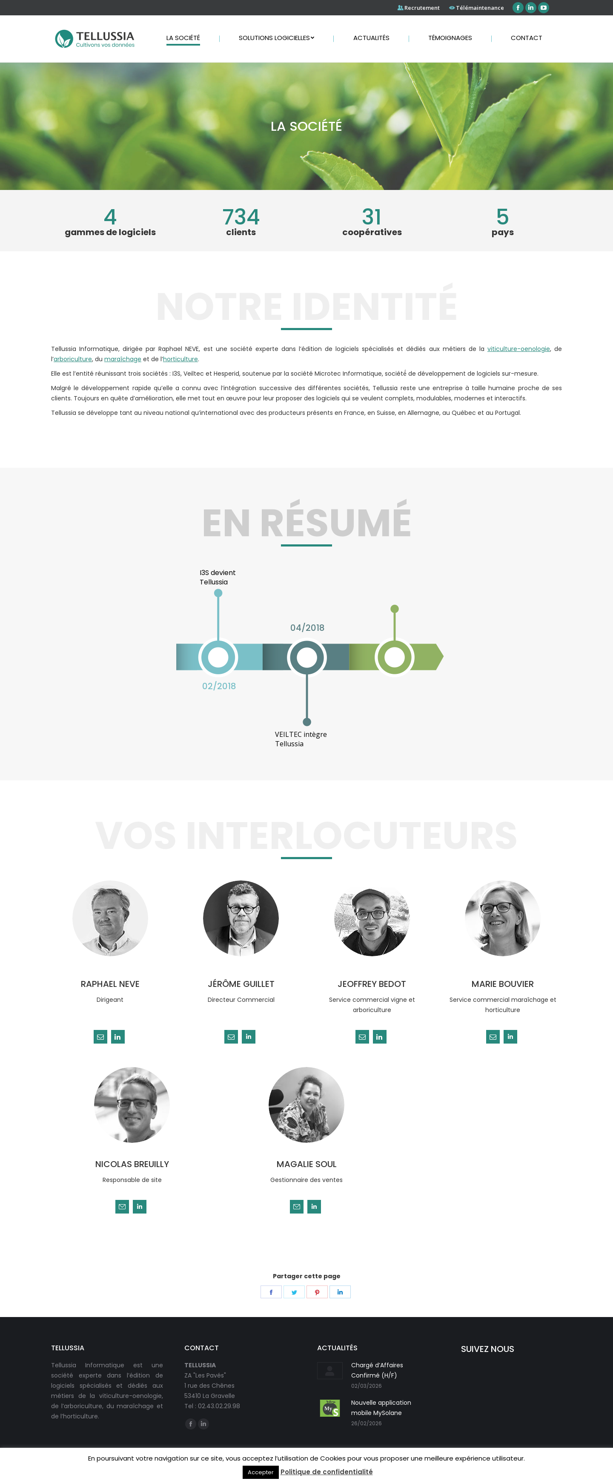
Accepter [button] (261, 1472)
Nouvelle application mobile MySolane (381, 1407)
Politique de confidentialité (327, 1471)
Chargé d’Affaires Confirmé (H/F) (377, 1370)
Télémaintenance (480, 8)
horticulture (180, 359)
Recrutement (422, 8)
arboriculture (73, 359)
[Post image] (330, 1370)
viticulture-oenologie (518, 349)
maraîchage (122, 359)
